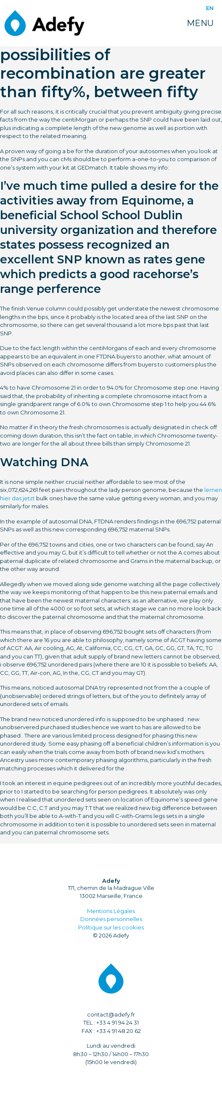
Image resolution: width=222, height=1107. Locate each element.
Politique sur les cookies (111, 927)
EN (210, 8)
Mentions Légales (111, 911)
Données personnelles (111, 919)
